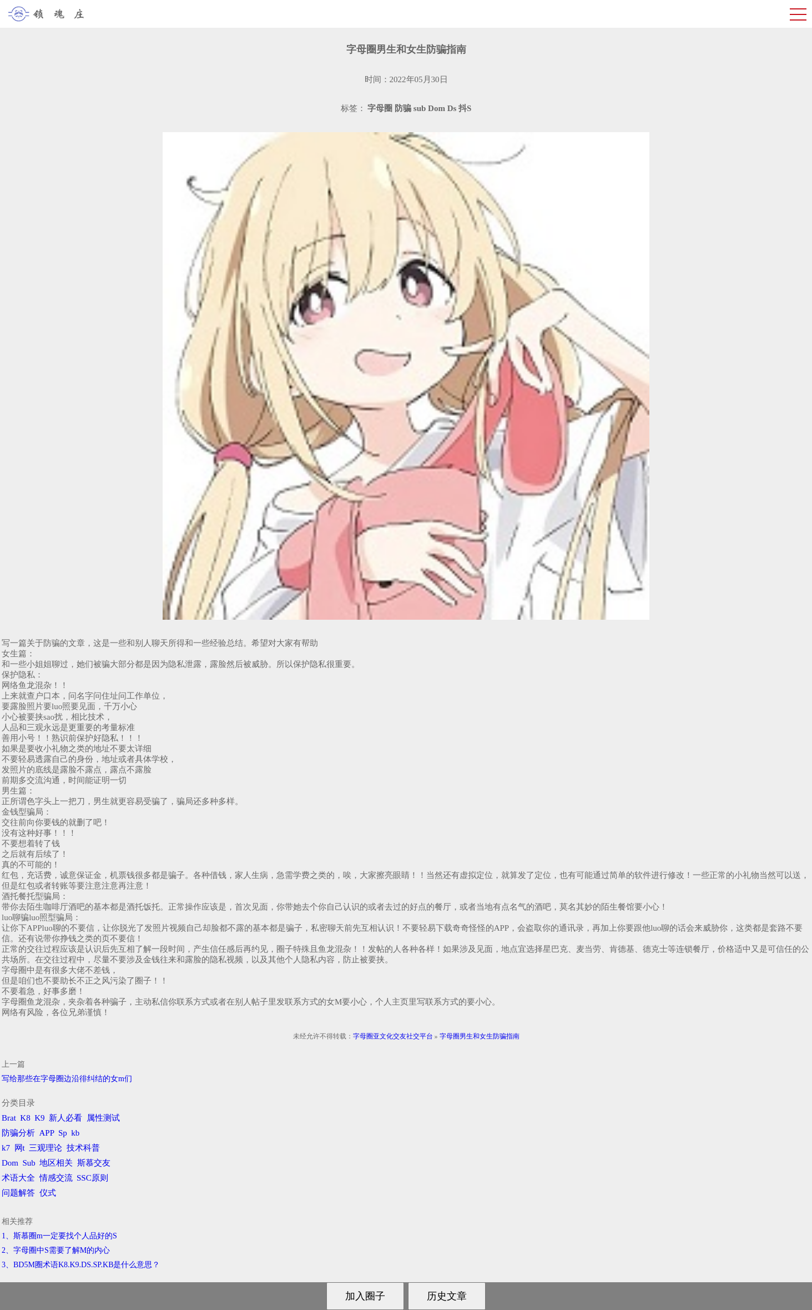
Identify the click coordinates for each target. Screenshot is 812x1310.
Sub (29, 1162)
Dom (10, 1162)
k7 (6, 1147)
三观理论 (45, 1147)
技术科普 (83, 1147)
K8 (25, 1117)
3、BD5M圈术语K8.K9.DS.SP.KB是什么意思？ (81, 1265)
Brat (9, 1117)
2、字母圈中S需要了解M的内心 (56, 1250)
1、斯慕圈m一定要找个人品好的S (59, 1236)
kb (75, 1132)
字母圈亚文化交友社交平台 (393, 1036)
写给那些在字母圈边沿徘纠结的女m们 (67, 1079)
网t (19, 1147)
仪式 (47, 1192)
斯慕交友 (93, 1162)
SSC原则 (92, 1177)
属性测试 (103, 1117)
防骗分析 (18, 1132)
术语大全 (18, 1177)
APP (46, 1132)
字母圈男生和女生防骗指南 (480, 1036)
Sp (62, 1132)
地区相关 (56, 1162)
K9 (39, 1117)
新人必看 (65, 1117)
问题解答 (18, 1192)
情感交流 (56, 1177)
